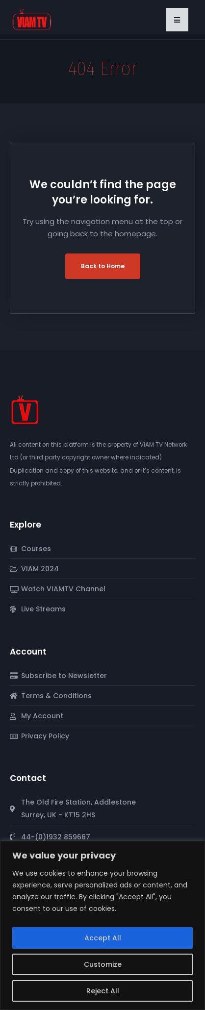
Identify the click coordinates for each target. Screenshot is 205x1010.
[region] (102, 925)
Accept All (102, 938)
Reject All (102, 991)
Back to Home (103, 266)
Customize (103, 964)
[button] (177, 19)
